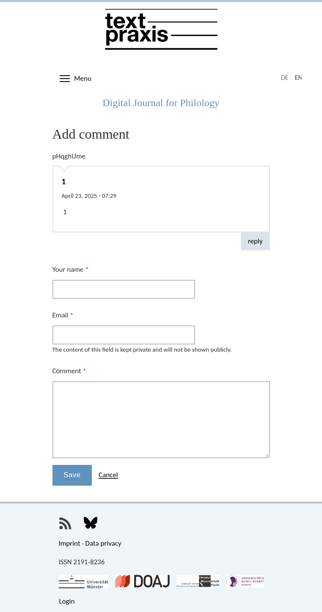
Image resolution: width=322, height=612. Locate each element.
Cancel (108, 474)
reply (255, 241)
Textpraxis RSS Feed (65, 523)
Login (67, 601)
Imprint (69, 543)
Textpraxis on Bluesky (90, 523)
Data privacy (103, 543)
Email (63, 315)
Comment (69, 370)
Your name (70, 269)
